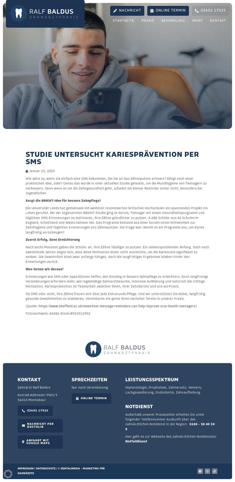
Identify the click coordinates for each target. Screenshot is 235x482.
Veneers (194, 387)
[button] (8, 474)
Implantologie (136, 387)
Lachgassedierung (139, 392)
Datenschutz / (47, 468)
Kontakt (218, 20)
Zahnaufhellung (188, 392)
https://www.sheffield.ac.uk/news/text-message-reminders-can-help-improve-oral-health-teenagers (117, 306)
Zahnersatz (177, 387)
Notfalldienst (136, 441)
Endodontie (165, 392)
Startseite (123, 20)
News (197, 20)
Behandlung (173, 20)
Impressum (26, 468)
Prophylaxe (158, 387)
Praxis (148, 20)
